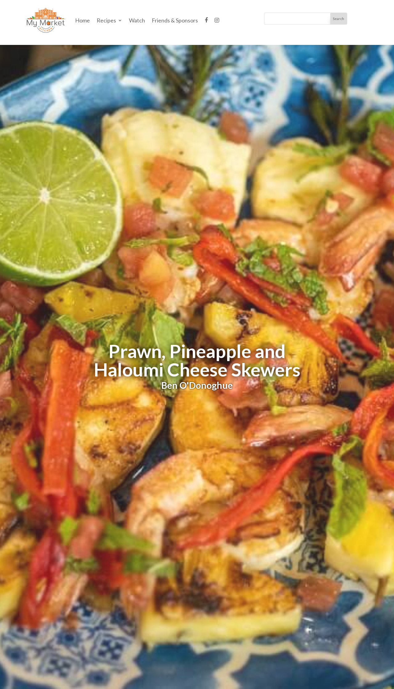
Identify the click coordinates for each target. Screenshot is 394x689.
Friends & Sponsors (175, 20)
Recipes (106, 20)
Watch (137, 20)
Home (82, 20)
